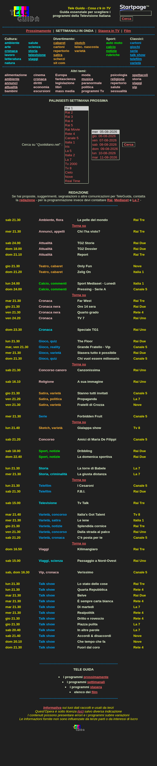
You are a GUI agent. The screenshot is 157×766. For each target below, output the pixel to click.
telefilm (136, 59)
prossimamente (96, 677)
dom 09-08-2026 (105, 149)
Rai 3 (76, 117)
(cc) (81, 711)
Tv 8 (76, 168)
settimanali (96, 682)
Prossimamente (38, 31)
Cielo (76, 173)
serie (134, 51)
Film (127, 31)
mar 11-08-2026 (105, 157)
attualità (11, 87)
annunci (11, 83)
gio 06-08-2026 (105, 136)
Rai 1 (76, 108)
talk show (137, 55)
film (94, 692)
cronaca (11, 51)
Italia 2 (76, 155)
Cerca (128, 144)
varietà (135, 63)
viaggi (33, 59)
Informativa (52, 707)
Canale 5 (76, 138)
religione (118, 79)
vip (134, 87)
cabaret (60, 43)
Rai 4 (76, 121)
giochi (135, 47)
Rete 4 (76, 134)
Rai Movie (76, 130)
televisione (37, 55)
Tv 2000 (76, 164)
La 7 (76, 160)
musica (87, 79)
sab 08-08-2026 (105, 145)
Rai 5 (76, 125)
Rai (110, 200)
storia (32, 51)
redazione (27, 200)
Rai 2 (76, 113)
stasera (96, 687)
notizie (111, 51)
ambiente (12, 79)
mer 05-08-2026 (105, 132)
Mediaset (121, 200)
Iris (76, 147)
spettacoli (140, 75)
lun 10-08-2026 (105, 153)
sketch (80, 43)
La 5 (76, 151)
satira (58, 55)
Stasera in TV (109, 31)
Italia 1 (76, 142)
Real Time (76, 181)
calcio (111, 47)
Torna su (79, 226)
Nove (76, 177)
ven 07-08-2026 (105, 140)
